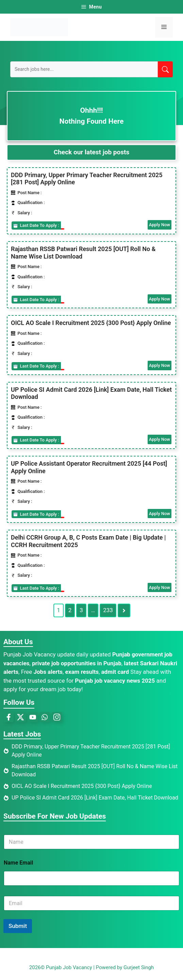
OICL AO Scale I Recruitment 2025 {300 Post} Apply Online (91, 322)
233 (108, 610)
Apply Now (159, 224)
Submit (18, 925)
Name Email (18, 862)
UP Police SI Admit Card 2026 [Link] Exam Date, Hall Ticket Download (95, 797)
